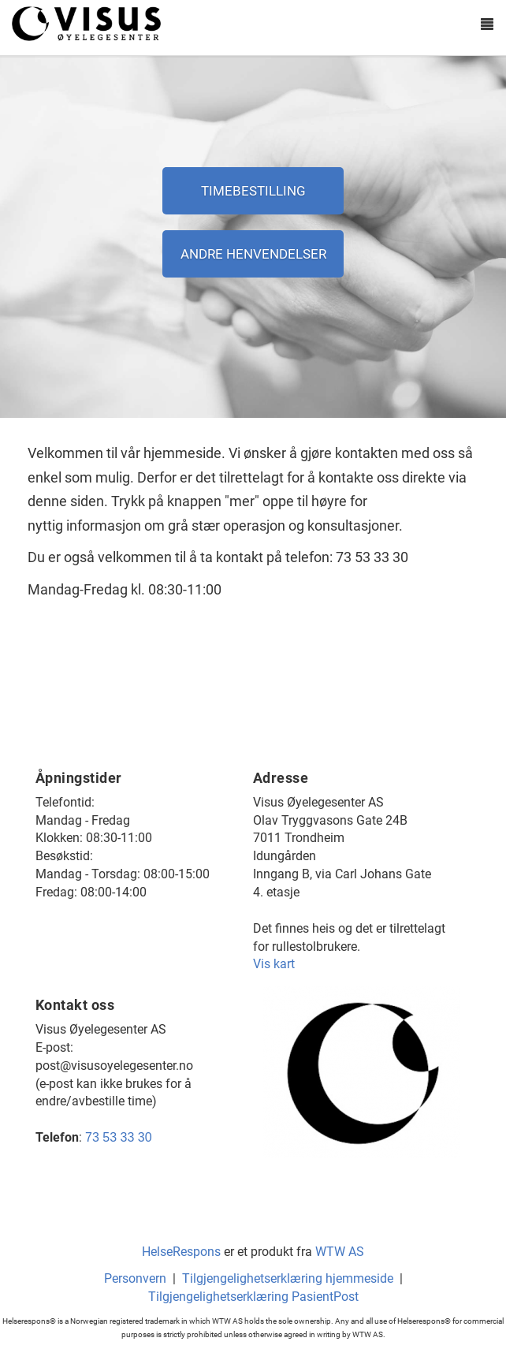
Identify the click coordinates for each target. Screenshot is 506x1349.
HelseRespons (181, 1251)
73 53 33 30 (118, 1137)
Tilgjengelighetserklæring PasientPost (253, 1296)
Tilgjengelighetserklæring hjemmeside (287, 1278)
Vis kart (274, 963)
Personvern (135, 1278)
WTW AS (339, 1251)
